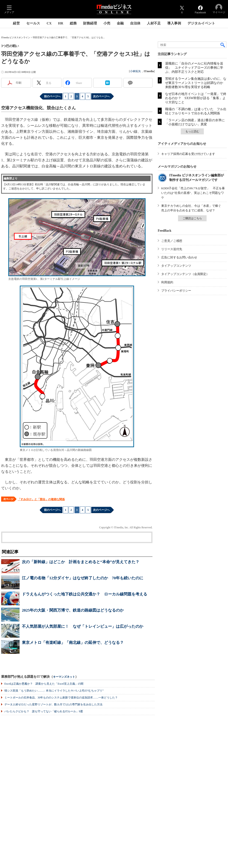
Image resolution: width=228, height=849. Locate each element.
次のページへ (101, 96)
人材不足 (154, 23)
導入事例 (174, 23)
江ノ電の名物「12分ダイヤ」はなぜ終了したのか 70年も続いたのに (82, 578)
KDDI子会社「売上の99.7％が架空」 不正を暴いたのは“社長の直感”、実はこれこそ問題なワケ (193, 192)
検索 (222, 44)
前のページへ (52, 96)
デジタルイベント (201, 23)
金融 (120, 23)
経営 (16, 23)
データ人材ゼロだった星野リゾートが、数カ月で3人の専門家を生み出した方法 (53, 704)
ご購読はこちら (192, 218)
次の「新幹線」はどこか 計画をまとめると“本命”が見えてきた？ (80, 562)
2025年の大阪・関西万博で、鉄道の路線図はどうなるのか (73, 610)
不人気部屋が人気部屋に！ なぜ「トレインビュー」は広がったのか (82, 626)
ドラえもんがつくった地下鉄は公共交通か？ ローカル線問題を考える (84, 594)
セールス (33, 23)
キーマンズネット (64, 676)
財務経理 (90, 23)
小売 (106, 23)
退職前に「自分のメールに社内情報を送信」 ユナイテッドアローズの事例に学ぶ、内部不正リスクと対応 (194, 68)
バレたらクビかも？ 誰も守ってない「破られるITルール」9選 (43, 711)
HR (60, 23)
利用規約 (167, 282)
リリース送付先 (171, 249)
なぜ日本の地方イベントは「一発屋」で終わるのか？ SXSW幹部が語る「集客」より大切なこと (195, 98)
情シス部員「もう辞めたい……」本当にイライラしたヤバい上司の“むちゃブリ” (54, 690)
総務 (73, 23)
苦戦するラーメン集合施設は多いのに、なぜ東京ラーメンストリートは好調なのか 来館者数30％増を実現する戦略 (195, 83)
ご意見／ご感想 (171, 241)
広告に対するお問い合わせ (179, 257)
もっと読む (192, 131)
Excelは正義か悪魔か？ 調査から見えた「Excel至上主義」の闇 (43, 683)
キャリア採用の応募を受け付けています (188, 154)
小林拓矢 (135, 71)
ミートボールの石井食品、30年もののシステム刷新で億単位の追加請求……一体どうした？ (61, 697)
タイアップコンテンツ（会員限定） (185, 274)
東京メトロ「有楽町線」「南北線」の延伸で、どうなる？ (73, 642)
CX (49, 23)
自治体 (135, 23)
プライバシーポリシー (176, 290)
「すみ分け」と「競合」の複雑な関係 (41, 499)
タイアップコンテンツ (176, 265)
